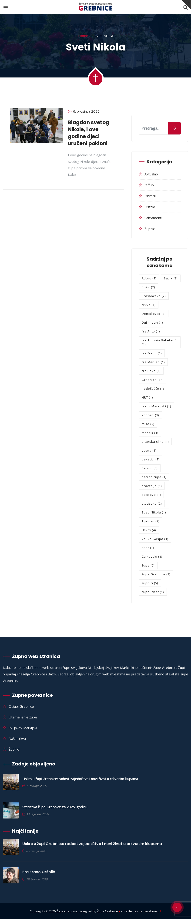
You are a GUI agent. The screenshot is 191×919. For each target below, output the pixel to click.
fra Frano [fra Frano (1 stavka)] (152, 353)
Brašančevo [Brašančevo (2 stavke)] (154, 296)
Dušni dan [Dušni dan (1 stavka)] (152, 322)
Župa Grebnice (66, 911)
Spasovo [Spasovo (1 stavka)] (151, 495)
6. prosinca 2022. (86, 111)
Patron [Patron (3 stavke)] (149, 468)
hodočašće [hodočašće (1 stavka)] (153, 388)
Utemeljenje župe (23, 717)
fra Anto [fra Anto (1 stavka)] (151, 331)
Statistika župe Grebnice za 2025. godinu (54, 807)
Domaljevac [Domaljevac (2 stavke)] (153, 314)
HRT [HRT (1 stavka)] (147, 397)
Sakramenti (153, 217)
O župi (149, 185)
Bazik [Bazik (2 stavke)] (171, 278)
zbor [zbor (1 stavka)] (148, 548)
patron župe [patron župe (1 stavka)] (154, 477)
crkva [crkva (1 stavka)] (148, 305)
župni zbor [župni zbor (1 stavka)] (153, 592)
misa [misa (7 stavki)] (148, 424)
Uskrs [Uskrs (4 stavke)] (149, 530)
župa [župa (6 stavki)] (148, 565)
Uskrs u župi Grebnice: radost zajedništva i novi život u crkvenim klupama (80, 778)
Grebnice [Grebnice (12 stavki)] (152, 380)
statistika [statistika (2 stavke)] (152, 503)
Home (83, 35)
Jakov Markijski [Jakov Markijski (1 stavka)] (156, 406)
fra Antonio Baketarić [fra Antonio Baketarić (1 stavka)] (159, 342)
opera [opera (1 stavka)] (149, 450)
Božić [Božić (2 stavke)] (148, 287)
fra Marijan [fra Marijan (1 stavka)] (153, 362)
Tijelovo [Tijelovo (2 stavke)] (150, 521)
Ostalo (149, 207)
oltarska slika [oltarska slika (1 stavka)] (155, 441)
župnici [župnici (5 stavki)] (150, 583)
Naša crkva (17, 738)
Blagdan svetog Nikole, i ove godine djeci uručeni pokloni (88, 133)
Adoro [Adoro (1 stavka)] (149, 278)
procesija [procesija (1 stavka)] (152, 486)
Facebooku (152, 911)
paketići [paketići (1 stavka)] (150, 459)
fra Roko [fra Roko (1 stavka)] (151, 371)
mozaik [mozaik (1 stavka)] (150, 433)
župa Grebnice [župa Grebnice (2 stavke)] (156, 574)
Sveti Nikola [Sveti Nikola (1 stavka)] (154, 512)
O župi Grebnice (21, 706)
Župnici (149, 228)
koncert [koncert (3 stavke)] (150, 415)
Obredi (150, 196)
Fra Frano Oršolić (38, 872)
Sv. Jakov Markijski (23, 727)
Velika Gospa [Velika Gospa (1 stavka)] (155, 539)
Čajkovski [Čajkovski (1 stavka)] (152, 556)
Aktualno (151, 174)
